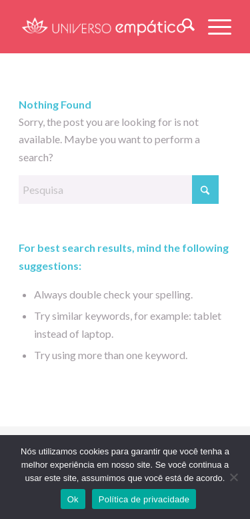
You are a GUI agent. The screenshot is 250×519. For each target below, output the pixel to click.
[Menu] (213, 26)
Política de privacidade (144, 499)
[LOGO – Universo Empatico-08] (104, 26)
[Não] (233, 477)
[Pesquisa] (182, 26)
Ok (73, 499)
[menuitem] (182, 26)
